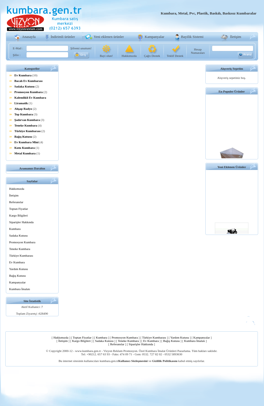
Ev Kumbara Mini (27, 142)
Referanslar (16, 202)
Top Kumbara (24, 114)
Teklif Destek (175, 55)
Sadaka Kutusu (25, 86)
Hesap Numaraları (198, 51)
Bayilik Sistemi (192, 37)
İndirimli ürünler (63, 37)
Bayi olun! (106, 55)
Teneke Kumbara (26, 125)
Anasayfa (29, 37)
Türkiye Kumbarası (28, 131)
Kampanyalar (154, 37)
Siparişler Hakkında (21, 222)
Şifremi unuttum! (81, 48)
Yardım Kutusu (18, 269)
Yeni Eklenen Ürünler (231, 167)
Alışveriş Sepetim (231, 68)
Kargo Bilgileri (18, 215)
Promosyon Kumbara (29, 92)
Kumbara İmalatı (19, 289)
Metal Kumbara (25, 153)
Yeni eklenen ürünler (109, 37)
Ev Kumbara (23, 75)
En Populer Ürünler (232, 91)
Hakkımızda (129, 55)
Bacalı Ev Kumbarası (29, 80)
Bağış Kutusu (23, 136)
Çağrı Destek (152, 55)
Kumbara (15, 228)
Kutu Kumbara (25, 147)
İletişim (235, 37)
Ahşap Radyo (23, 108)
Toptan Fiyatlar (18, 208)
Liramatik (21, 103)
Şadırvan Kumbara (27, 119)
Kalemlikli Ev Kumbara (30, 97)
